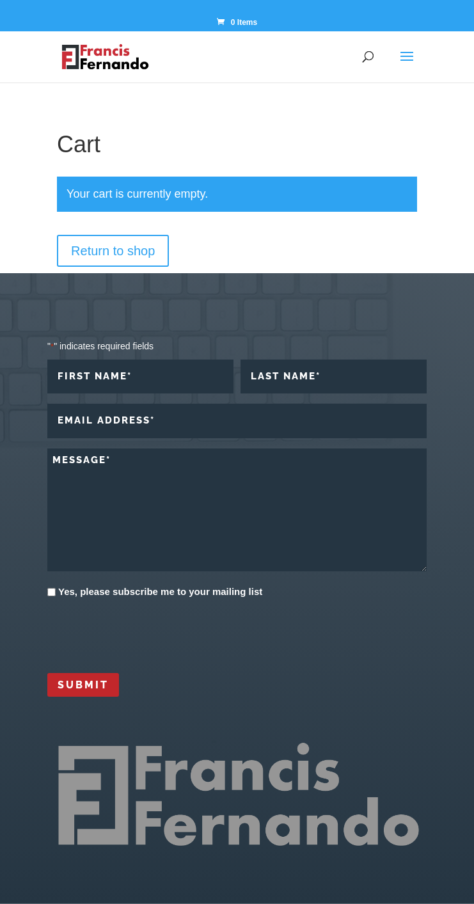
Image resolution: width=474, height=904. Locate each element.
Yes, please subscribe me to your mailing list (160, 591)
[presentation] (144, 634)
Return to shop (113, 251)
